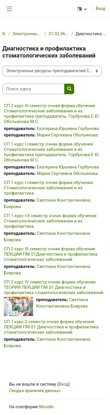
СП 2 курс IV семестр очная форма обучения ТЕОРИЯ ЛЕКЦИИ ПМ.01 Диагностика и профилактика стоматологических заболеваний (54, 287)
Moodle (46, 406)
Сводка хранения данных (34, 390)
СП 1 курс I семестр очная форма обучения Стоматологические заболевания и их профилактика (48, 188)
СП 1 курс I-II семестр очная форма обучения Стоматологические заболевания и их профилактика (50, 221)
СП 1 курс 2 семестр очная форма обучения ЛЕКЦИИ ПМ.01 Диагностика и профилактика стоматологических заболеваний (51, 327)
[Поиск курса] (33, 89)
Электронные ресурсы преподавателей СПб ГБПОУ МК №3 (27, 33)
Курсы (4, 33)
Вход (100, 8)
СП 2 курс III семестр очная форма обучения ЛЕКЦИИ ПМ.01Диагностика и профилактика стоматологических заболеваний (50, 254)
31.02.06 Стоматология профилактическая (58, 33)
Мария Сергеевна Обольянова (67, 135)
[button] (82, 9)
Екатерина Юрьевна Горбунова (68, 128)
